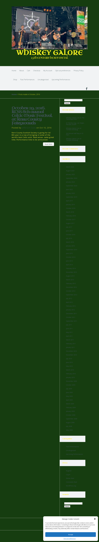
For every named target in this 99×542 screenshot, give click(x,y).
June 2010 (69, 362)
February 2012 (71, 306)
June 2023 (69, 189)
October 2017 (70, 220)
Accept (70, 534)
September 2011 (71, 321)
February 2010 (71, 374)
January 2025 (70, 174)
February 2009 (71, 407)
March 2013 (70, 280)
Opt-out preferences (70, 539)
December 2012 (71, 287)
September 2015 (71, 250)
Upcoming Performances (61, 79)
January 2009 (70, 411)
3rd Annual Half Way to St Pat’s (74, 134)
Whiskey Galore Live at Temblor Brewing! (73, 129)
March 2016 (70, 242)
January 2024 (70, 182)
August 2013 (70, 276)
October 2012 (70, 291)
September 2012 (71, 295)
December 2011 (71, 313)
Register (69, 471)
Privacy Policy (78, 70)
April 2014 (69, 265)
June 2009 (69, 392)
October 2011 (70, 317)
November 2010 (71, 355)
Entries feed (70, 478)
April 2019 (69, 201)
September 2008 (71, 419)
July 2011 (69, 325)
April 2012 (69, 302)
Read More (48, 144)
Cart (28, 70)
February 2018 (71, 216)
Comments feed (71, 482)
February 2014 (71, 268)
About (21, 70)
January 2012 (70, 310)
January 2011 (70, 347)
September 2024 (71, 178)
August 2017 (70, 223)
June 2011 (69, 329)
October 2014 (70, 257)
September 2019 (71, 197)
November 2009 (71, 381)
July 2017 (69, 227)
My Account (47, 70)
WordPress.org (71, 486)
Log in (68, 474)
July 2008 (69, 426)
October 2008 (70, 415)
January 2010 (70, 377)
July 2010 (69, 359)
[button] (95, 519)
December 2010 (71, 351)
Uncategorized (43, 79)
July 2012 (69, 298)
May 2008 (69, 430)
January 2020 (70, 193)
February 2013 (71, 283)
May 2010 (69, 366)
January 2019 (70, 204)
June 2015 (69, 253)
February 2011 (71, 344)
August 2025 (70, 171)
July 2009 (69, 389)
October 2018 (70, 208)
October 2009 (70, 385)
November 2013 (71, 272)
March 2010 (70, 370)
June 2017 (69, 231)
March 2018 (70, 212)
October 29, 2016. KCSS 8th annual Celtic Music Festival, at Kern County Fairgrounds (32, 116)
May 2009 (69, 396)
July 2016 (69, 238)
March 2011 (70, 340)
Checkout (36, 70)
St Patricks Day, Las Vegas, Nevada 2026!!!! (75, 123)
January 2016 (70, 246)
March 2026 (70, 167)
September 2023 (71, 186)
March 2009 (70, 404)
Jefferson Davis (29, 127)
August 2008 (70, 422)
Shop (15, 79)
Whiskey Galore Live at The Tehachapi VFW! (75, 118)
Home (14, 70)
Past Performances (27, 79)
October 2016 (70, 235)
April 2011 (69, 336)
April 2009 (69, 400)
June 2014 (69, 261)
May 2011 (69, 332)
